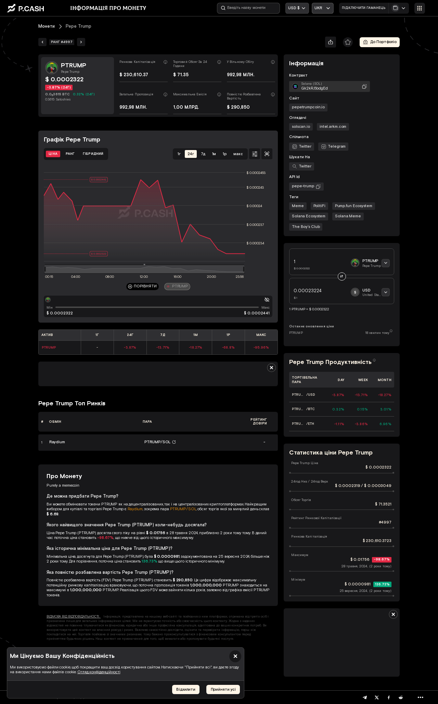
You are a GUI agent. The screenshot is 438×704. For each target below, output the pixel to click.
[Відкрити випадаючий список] (323, 8)
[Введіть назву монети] (248, 8)
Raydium (135, 509)
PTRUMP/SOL (183, 509)
